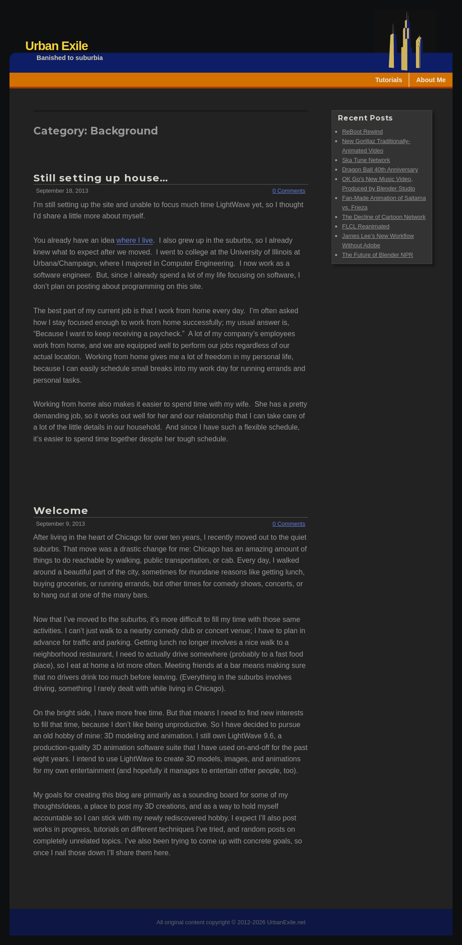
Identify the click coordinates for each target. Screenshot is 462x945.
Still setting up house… (101, 177)
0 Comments (289, 190)
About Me (431, 79)
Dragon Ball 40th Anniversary (380, 169)
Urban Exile (56, 46)
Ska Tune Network (366, 160)
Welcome (61, 510)
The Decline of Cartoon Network (383, 216)
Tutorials (388, 79)
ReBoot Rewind (362, 131)
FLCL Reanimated (365, 226)
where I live (134, 240)
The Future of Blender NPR (377, 254)
